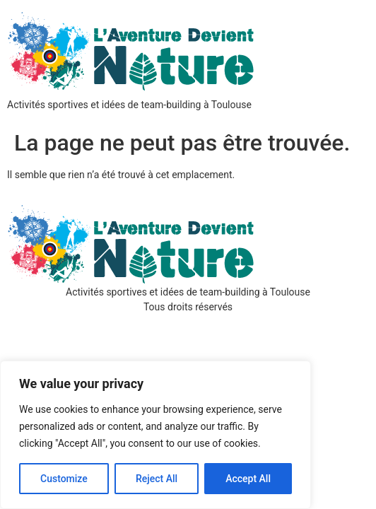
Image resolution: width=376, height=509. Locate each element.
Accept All (248, 478)
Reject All (156, 478)
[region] (155, 435)
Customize (64, 478)
